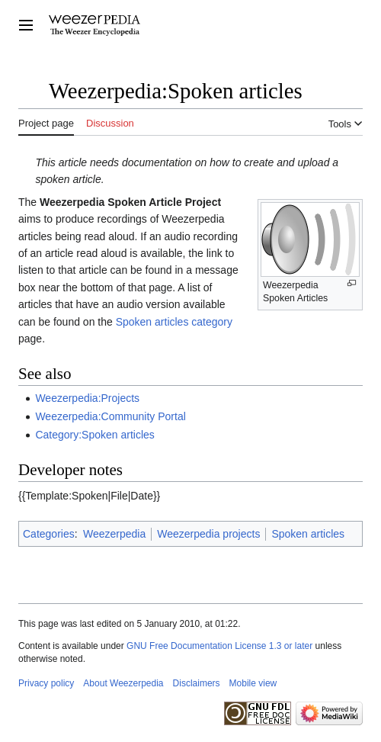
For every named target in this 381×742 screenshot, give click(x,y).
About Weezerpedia (123, 683)
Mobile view (253, 683)
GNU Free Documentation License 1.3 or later (219, 646)
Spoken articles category (174, 322)
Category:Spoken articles (94, 435)
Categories (49, 534)
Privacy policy (46, 683)
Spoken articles (307, 534)
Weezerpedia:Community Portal (110, 416)
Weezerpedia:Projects (87, 398)
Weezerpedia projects (208, 534)
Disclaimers (196, 683)
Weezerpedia (114, 534)
